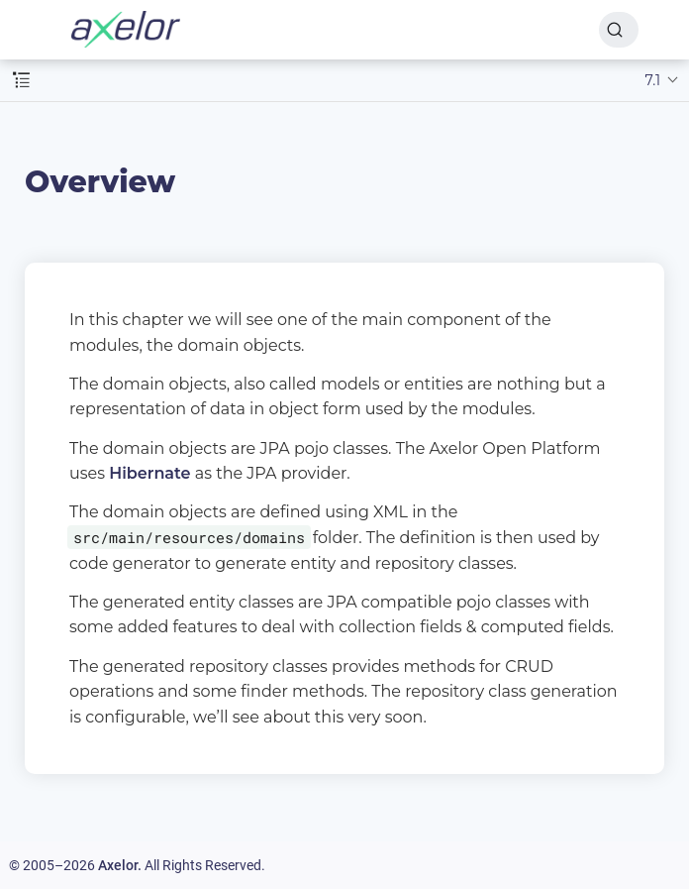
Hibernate (149, 473)
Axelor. (120, 865)
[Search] (619, 30)
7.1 (653, 80)
